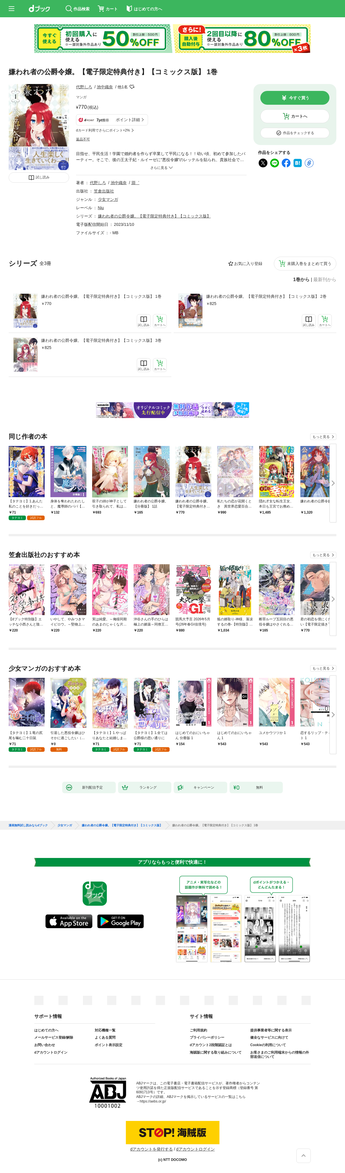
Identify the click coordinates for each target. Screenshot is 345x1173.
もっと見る (321, 437)
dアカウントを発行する (151, 1149)
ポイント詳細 (128, 119)
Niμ (101, 207)
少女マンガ (108, 199)
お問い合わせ (44, 1045)
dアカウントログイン (50, 1052)
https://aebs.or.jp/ (153, 1101)
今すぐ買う (299, 98)
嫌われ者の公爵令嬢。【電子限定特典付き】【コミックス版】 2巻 (266, 296)
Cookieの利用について (268, 1045)
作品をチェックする (298, 133)
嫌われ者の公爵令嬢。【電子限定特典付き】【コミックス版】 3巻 (101, 340)
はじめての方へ (46, 1030)
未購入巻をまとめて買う (309, 263)
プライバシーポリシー (207, 1037)
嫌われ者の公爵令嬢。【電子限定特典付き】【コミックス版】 (154, 216)
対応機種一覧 (105, 1030)
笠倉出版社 (104, 191)
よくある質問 (105, 1037)
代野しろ (84, 87)
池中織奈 (105, 87)
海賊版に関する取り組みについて (216, 1052)
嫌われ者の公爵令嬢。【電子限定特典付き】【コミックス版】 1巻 (101, 296)
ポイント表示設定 (108, 1045)
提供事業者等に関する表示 (271, 1030)
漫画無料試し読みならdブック (28, 825)
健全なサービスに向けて (269, 1037)
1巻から (301, 279)
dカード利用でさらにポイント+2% (103, 130)
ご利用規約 (198, 1030)
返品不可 (83, 139)
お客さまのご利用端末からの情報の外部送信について (279, 1054)
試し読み (43, 177)
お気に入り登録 (248, 263)
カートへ (299, 116)
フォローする (132, 87)
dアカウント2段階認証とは (211, 1045)
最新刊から (324, 279)
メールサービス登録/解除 (53, 1037)
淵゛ (135, 182)
